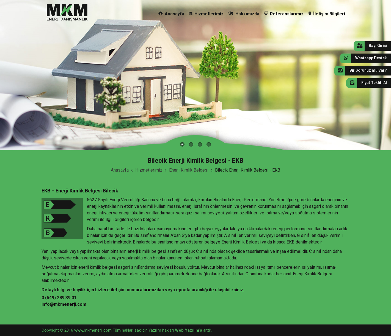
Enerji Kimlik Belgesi (188, 170)
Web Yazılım (187, 330)
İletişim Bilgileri (327, 13)
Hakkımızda (243, 13)
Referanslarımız (284, 13)
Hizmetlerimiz (206, 13)
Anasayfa (171, 13)
